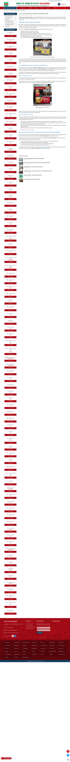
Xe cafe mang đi (34, 654)
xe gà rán (51, 654)
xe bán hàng (7, 642)
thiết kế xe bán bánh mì (26, 642)
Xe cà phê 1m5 (10, 397)
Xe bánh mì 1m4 (10, 320)
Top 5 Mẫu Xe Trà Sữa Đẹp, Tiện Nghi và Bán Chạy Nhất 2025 (33, 158)
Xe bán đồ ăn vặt (10, 148)
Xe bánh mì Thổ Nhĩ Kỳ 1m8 (10, 293)
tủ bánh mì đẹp (7, 645)
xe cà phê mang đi (8, 654)
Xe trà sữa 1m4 (10, 128)
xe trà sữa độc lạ (25, 648)
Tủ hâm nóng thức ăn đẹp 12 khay (10, 357)
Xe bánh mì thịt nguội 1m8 (10, 273)
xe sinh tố (33, 651)
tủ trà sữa (15, 651)
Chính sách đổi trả (30, 625)
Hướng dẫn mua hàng (30, 628)
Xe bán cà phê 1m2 (10, 424)
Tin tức (42, 8)
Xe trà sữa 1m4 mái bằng (10, 514)
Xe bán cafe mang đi (10, 534)
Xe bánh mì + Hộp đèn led (10, 306)
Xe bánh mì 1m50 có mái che (10, 452)
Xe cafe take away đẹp (10, 39)
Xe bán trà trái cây (10, 59)
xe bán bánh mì (34, 642)
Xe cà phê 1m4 (10, 377)
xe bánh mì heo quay (35, 645)
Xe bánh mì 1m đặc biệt (10, 528)
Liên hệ (48, 8)
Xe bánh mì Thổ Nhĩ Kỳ (9, 21)
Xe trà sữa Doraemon (10, 141)
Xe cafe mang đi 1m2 (10, 384)
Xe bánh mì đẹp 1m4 (10, 79)
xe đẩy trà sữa (61, 648)
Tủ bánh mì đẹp (10, 195)
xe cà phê (24, 654)
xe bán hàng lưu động (17, 642)
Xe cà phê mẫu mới (10, 555)
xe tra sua (6, 651)
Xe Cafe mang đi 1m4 (10, 404)
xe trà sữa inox (16, 648)
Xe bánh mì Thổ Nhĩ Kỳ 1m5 (10, 121)
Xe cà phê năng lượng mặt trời (10, 582)
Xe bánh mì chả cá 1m (10, 487)
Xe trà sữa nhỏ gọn (10, 106)
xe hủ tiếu (6, 657)
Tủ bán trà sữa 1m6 (10, 161)
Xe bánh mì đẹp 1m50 (10, 327)
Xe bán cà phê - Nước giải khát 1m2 (10, 603)
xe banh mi (42, 642)
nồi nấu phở (16, 657)
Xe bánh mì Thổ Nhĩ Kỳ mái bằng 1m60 (10, 474)
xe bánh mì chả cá (62, 645)
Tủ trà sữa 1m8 (10, 209)
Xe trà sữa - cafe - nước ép (10, 93)
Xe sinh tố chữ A (10, 568)
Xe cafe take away (10, 182)
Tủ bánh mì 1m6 (10, 243)
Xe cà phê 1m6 (10, 575)
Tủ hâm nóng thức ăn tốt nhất (10, 548)
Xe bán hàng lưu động (9, 22)
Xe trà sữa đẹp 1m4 (10, 333)
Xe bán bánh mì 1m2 (10, 32)
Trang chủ (23, 8)
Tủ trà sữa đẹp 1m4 (10, 222)
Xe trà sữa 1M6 (10, 480)
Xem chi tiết (10, 42)
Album (36, 8)
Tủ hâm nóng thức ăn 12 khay (10, 364)
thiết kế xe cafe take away (62, 651)
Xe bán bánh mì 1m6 (10, 202)
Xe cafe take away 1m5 (10, 588)
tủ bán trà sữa (43, 648)
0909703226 (7, 758)
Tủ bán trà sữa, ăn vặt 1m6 (10, 494)
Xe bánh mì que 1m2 (10, 541)
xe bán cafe (42, 651)
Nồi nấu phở (7, 26)
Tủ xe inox (42, 654)
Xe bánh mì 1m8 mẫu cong (10, 279)
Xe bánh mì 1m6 (10, 313)
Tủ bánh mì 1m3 (10, 175)
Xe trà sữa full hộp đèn (10, 46)
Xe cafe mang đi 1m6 (10, 610)
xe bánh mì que (52, 645)
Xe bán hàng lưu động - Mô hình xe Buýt (10, 266)
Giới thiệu (30, 8)
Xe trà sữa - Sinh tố (9, 15)
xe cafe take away (17, 654)
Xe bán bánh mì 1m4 (10, 100)
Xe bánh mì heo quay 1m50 (10, 507)
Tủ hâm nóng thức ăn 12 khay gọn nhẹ (10, 236)
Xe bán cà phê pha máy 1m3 (10, 595)
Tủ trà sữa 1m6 (10, 459)
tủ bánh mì (24, 645)
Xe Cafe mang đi (8, 17)
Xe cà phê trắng (10, 431)
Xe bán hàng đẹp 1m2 (10, 229)
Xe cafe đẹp (10, 168)
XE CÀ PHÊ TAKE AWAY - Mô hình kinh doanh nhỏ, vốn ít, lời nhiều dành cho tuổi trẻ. (37, 170)
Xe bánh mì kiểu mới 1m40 (10, 418)
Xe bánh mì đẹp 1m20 (10, 501)
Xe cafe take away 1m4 (10, 370)
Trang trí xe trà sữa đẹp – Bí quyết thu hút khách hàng (32, 175)
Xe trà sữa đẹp (10, 52)
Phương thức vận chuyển (31, 626)
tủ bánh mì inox (61, 642)
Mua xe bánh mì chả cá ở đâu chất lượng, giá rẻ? (31, 179)
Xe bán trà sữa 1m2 (10, 66)
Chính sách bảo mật (30, 623)
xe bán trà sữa (52, 648)
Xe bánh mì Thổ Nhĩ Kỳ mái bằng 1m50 (10, 349)
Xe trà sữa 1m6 (10, 86)
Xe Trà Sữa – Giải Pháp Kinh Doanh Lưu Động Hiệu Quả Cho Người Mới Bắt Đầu (36, 162)
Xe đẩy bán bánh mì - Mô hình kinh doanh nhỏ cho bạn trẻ (33, 166)
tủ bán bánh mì (16, 645)
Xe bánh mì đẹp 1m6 (10, 155)
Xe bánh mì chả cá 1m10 (10, 466)
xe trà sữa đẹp (34, 648)
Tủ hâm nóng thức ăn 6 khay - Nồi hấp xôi (10, 258)
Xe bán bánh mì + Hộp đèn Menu (10, 250)
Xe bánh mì (7, 19)
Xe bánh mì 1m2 (10, 300)
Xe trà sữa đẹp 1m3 (10, 561)
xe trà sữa (24, 651)
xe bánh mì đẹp (52, 642)
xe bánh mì (7, 648)
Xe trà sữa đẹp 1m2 (10, 73)
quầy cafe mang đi (53, 651)
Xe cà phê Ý (10, 134)
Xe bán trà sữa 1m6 (10, 391)
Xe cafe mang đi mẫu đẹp (10, 286)
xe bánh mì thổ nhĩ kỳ (44, 645)
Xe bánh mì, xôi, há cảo (10, 521)
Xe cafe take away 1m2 (10, 438)
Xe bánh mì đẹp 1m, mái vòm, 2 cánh (10, 341)
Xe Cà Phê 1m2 (10, 446)
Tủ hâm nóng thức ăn (9, 24)
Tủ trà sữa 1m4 (10, 188)
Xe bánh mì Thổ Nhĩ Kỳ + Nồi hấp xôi (10, 114)
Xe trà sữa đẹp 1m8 (10, 215)
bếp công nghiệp (25, 657)
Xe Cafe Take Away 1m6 (10, 411)
